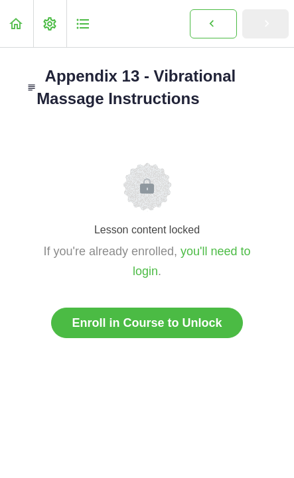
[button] (16, 23)
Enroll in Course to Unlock (147, 322)
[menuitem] (49, 23)
